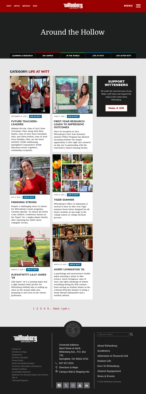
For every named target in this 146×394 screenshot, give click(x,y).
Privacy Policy (17, 360)
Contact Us (16, 349)
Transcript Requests (20, 380)
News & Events (106, 376)
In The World (73, 56)
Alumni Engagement (109, 371)
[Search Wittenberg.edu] (113, 334)
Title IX (14, 378)
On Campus (48, 56)
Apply (17, 6)
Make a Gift (116, 108)
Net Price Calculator (20, 358)
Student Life (104, 361)
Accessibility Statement (21, 372)
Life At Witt (98, 56)
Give (35, 6)
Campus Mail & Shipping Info (74, 371)
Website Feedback (19, 369)
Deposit (26, 6)
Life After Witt (123, 56)
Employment (17, 355)
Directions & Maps (19, 352)
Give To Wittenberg (108, 366)
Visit (9, 6)
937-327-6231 (66, 363)
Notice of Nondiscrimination (23, 363)
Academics (103, 351)
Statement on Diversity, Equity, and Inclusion (30, 375)
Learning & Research (22, 56)
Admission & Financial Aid (112, 356)
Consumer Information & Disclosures (27, 366)
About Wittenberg (107, 345)
